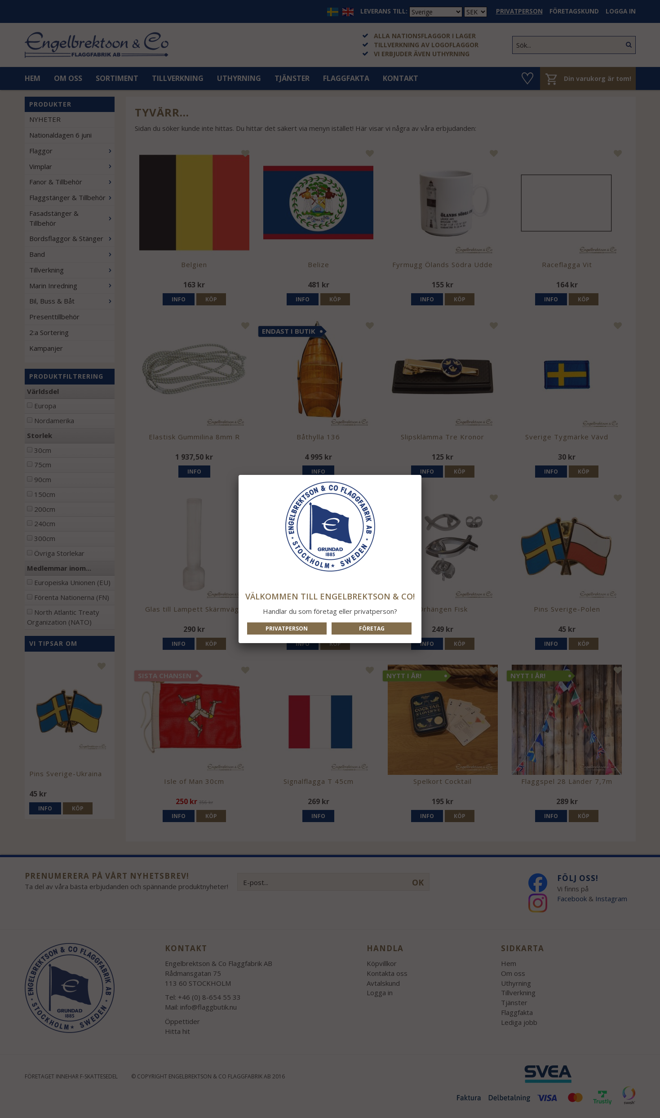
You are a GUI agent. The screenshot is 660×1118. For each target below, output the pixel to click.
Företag (372, 628)
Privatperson (287, 628)
